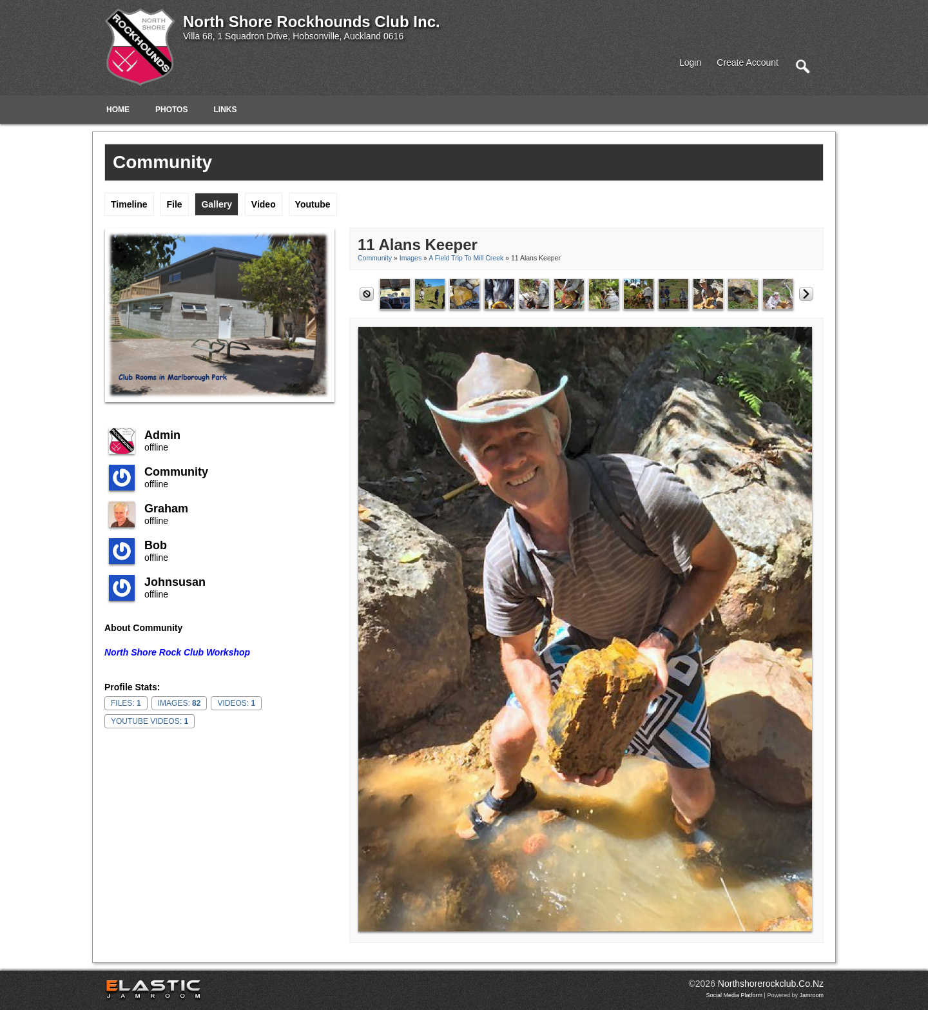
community (176, 471)
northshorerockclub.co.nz (771, 983)
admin (162, 435)
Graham (166, 508)
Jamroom (811, 995)
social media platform (734, 995)
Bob (155, 545)
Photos (171, 109)
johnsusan (175, 582)
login (690, 62)
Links (225, 109)
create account (747, 62)
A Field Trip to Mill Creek (467, 258)
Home (118, 109)
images (410, 258)
